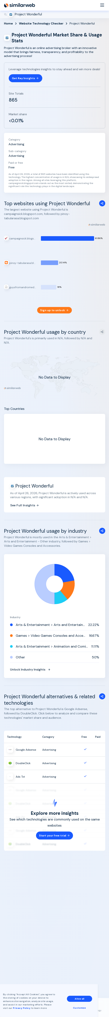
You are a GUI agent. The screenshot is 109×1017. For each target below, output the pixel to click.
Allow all (79, 998)
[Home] (19, 5)
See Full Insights (24, 505)
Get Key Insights (25, 78)
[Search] (54, 14)
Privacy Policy (21, 1008)
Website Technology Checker (41, 23)
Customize (79, 1007)
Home (8, 23)
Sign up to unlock (54, 310)
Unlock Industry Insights (30, 669)
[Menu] (102, 5)
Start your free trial (54, 835)
